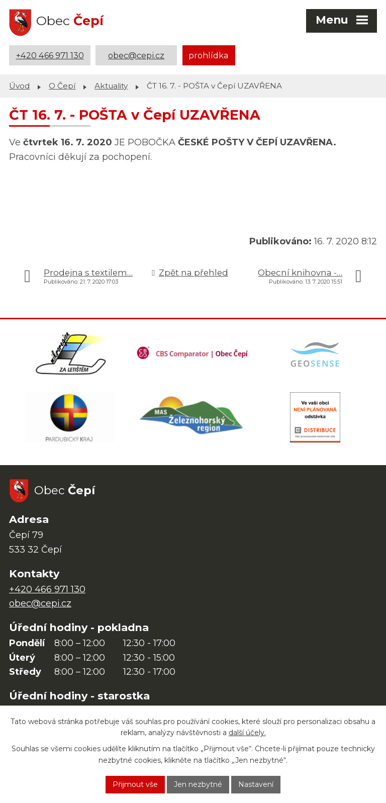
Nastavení (255, 784)
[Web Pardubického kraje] (70, 417)
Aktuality (111, 86)
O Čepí (62, 86)
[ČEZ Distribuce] (315, 417)
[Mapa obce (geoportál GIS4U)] (316, 353)
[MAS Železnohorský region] (192, 417)
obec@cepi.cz (136, 55)
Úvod (19, 86)
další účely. (247, 733)
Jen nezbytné (198, 784)
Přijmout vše (135, 784)
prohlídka (208, 55)
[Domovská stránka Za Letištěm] (71, 353)
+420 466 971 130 (50, 55)
